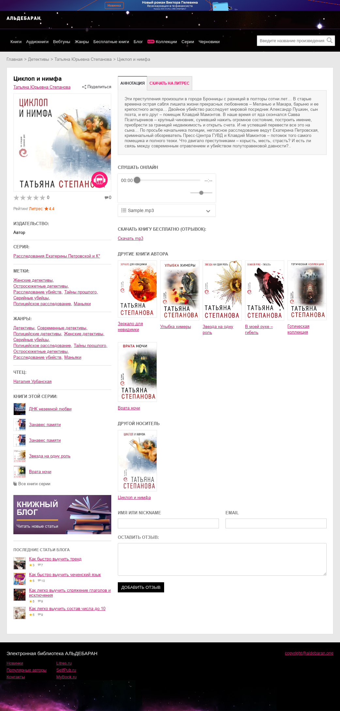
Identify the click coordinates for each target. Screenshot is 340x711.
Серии (187, 41)
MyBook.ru (66, 676)
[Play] (141, 192)
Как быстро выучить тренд (55, 558)
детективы (38, 59)
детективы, (24, 327)
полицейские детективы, (37, 333)
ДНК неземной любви (50, 408)
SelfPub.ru (66, 670)
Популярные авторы (27, 670)
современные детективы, (62, 327)
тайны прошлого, (81, 291)
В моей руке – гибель (259, 329)
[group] (167, 188)
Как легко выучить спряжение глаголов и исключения (70, 593)
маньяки (82, 303)
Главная (15, 59)
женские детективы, (33, 280)
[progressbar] (168, 180)
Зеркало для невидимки (130, 326)
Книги (16, 41)
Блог (138, 41)
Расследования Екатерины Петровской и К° (56, 256)
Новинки (15, 663)
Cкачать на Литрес (169, 83)
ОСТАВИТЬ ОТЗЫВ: (138, 537)
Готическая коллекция (298, 329)
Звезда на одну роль (49, 456)
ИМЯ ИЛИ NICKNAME (139, 512)
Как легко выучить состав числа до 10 (67, 608)
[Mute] (184, 193)
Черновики (209, 41)
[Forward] (156, 192)
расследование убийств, (38, 291)
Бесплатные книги (111, 41)
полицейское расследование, (42, 303)
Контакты (16, 676)
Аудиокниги (37, 41)
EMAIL (232, 512)
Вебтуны (61, 41)
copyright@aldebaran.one (309, 653)
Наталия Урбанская (32, 381)
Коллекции (166, 41)
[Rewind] (127, 192)
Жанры (82, 41)
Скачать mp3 (130, 238)
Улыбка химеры (175, 326)
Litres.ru (64, 663)
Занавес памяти (45, 424)
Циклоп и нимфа (134, 497)
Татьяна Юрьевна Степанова (83, 59)
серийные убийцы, (31, 297)
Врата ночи (40, 471)
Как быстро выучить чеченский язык (65, 574)
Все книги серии (34, 483)
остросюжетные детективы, (41, 286)
